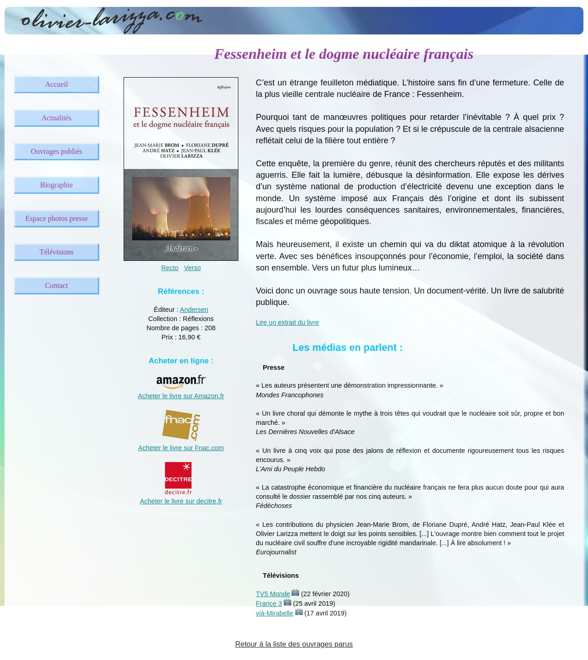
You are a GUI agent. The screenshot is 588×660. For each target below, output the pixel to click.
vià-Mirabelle (275, 613)
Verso (192, 267)
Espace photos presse (56, 218)
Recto (170, 267)
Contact (56, 285)
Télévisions (57, 252)
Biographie (56, 185)
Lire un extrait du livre (287, 322)
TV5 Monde (273, 594)
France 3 (269, 603)
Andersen (194, 309)
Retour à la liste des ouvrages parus (294, 644)
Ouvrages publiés (56, 151)
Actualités (57, 118)
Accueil (56, 84)
